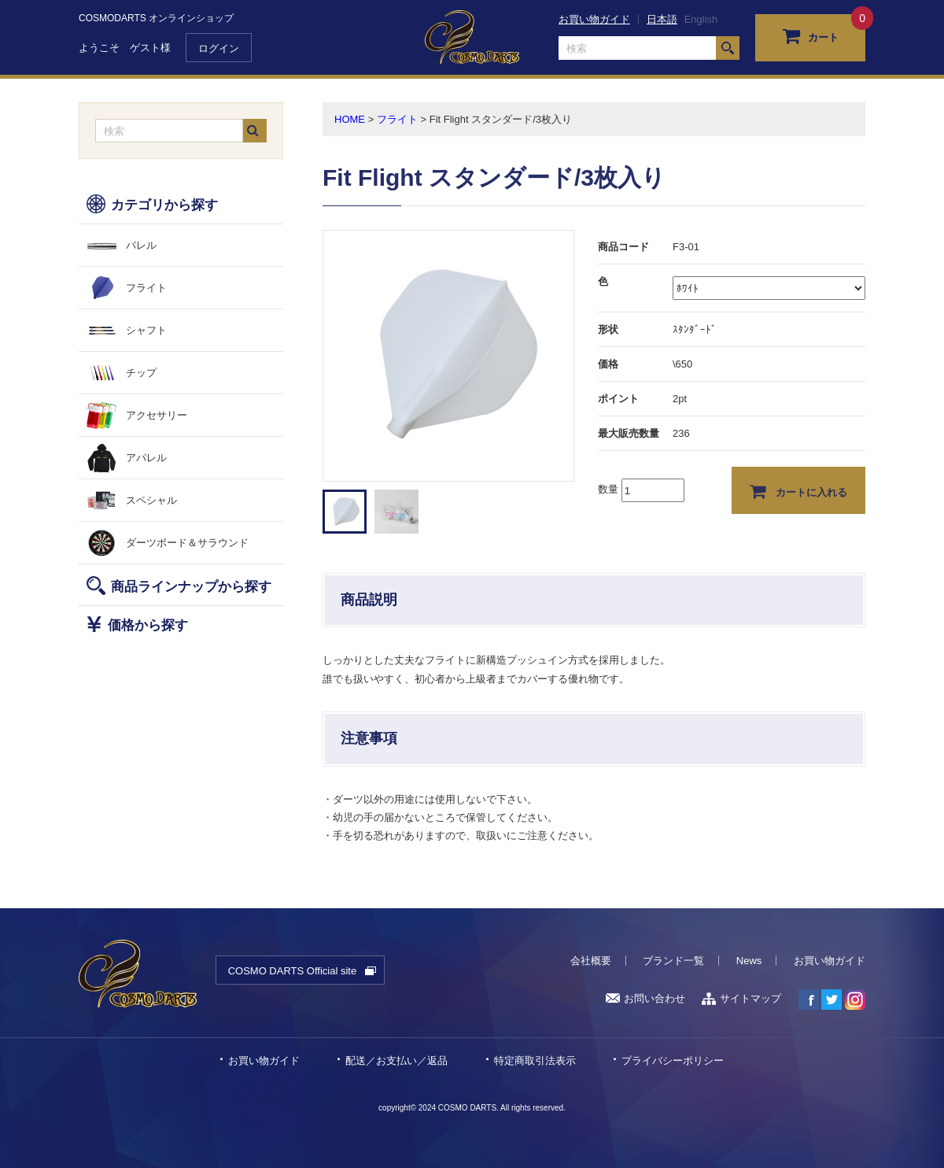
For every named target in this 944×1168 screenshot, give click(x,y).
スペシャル (151, 500)
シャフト (146, 330)
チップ (141, 373)
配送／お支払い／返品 (396, 1060)
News (749, 961)
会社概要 (590, 961)
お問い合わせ (645, 998)
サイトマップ (741, 998)
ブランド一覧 (673, 961)
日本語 (662, 19)
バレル (141, 245)
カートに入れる (799, 491)
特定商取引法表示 (535, 1060)
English (701, 19)
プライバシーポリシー (672, 1060)
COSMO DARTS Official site (292, 971)
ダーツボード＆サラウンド (187, 543)
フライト (146, 288)
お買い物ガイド (594, 19)
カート (811, 35)
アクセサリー (156, 415)
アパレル (146, 458)
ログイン (218, 48)
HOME (349, 119)
